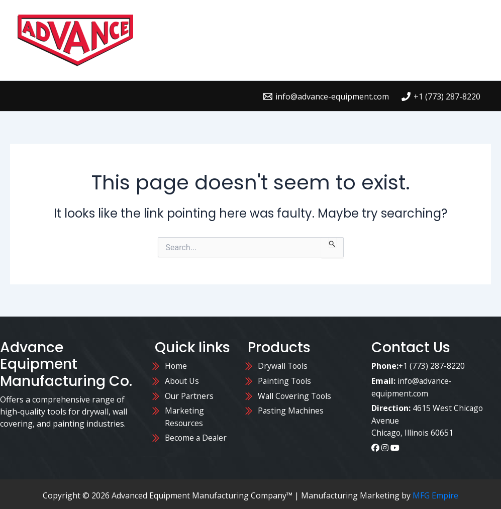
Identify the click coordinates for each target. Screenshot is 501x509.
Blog (170, 60)
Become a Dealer (197, 436)
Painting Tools (285, 380)
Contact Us (366, 20)
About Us (428, 20)
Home (172, 20)
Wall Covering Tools (296, 394)
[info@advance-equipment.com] (326, 96)
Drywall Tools (284, 365)
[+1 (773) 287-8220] (440, 96)
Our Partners (191, 394)
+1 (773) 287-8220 (431, 365)
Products (223, 20)
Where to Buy (293, 20)
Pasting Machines (291, 409)
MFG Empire (435, 492)
